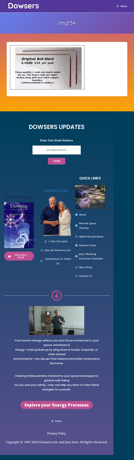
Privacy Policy (56, 433)
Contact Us (55, 190)
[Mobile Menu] (122, 6)
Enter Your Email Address (56, 140)
